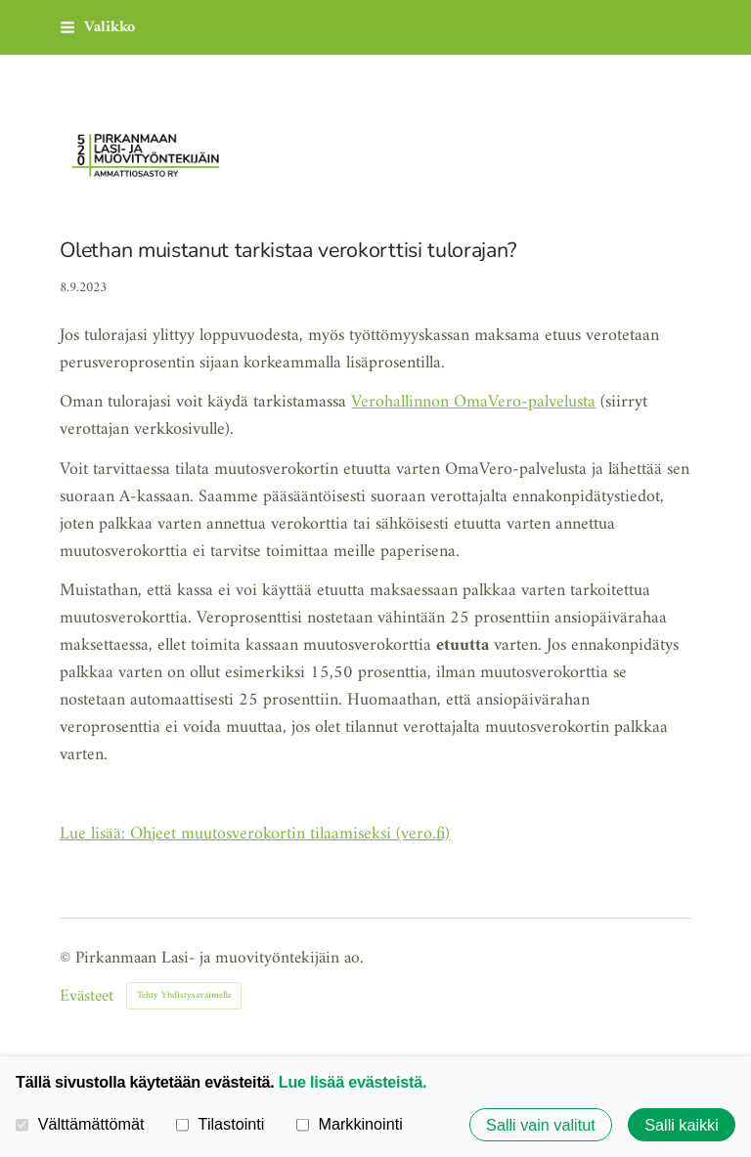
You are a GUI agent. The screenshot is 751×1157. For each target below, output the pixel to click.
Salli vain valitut (541, 1125)
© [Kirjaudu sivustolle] (67, 958)
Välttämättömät (80, 1124)
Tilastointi (220, 1124)
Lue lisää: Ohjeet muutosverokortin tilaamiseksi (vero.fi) (255, 834)
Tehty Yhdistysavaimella (184, 995)
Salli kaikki (681, 1125)
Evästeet (86, 997)
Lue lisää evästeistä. (352, 1082)
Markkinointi (349, 1124)
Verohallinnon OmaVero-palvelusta (473, 402)
